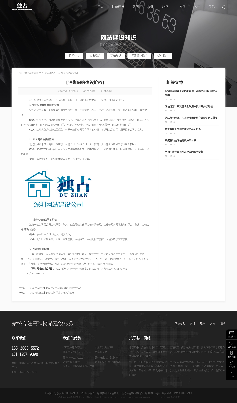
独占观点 (94, 55)
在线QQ (232, 367)
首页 (100, 7)
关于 (197, 7)
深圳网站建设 (34, 73)
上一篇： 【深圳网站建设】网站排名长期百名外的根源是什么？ (50, 288)
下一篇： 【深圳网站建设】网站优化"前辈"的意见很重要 (46, 292)
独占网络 (60, 268)
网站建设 (118, 7)
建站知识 (115, 55)
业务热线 (232, 347)
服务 (150, 7)
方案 (212, 323)
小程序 (181, 7)
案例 (136, 7)
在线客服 (232, 337)
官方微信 (232, 357)
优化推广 (162, 55)
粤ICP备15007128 (102, 397)
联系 (212, 7)
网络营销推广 (139, 55)
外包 (165, 7)
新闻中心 (74, 55)
